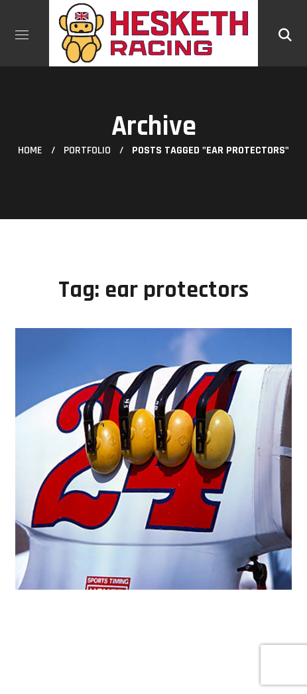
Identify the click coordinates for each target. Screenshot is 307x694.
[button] (285, 33)
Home (30, 150)
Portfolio (87, 150)
